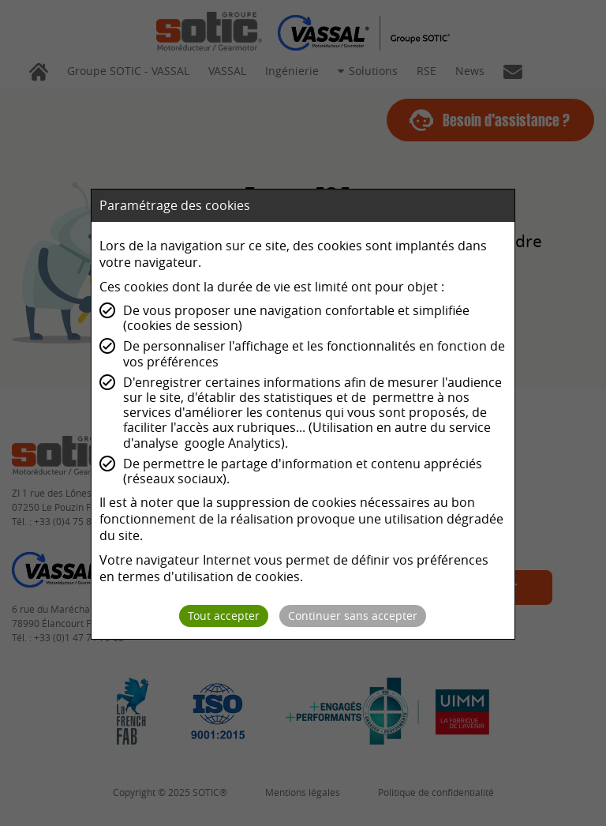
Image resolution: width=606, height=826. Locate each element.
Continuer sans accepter (352, 615)
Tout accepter (224, 615)
